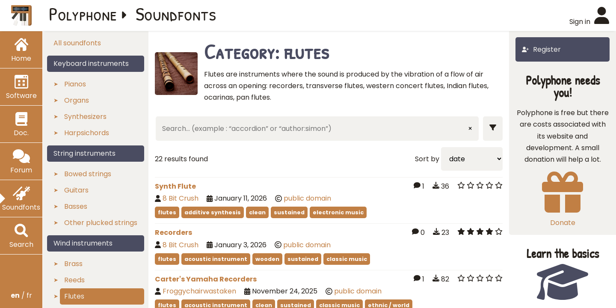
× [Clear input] (470, 128)
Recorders (173, 232)
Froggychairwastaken (199, 291)
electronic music (338, 212)
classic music (346, 259)
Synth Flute (175, 186)
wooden (267, 259)
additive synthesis (212, 212)
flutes (167, 212)
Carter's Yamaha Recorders (206, 279)
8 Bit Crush (180, 198)
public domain (307, 198)
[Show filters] (493, 128)
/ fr (21, 295)
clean (257, 212)
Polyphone (83, 14)
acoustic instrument (215, 259)
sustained (289, 212)
